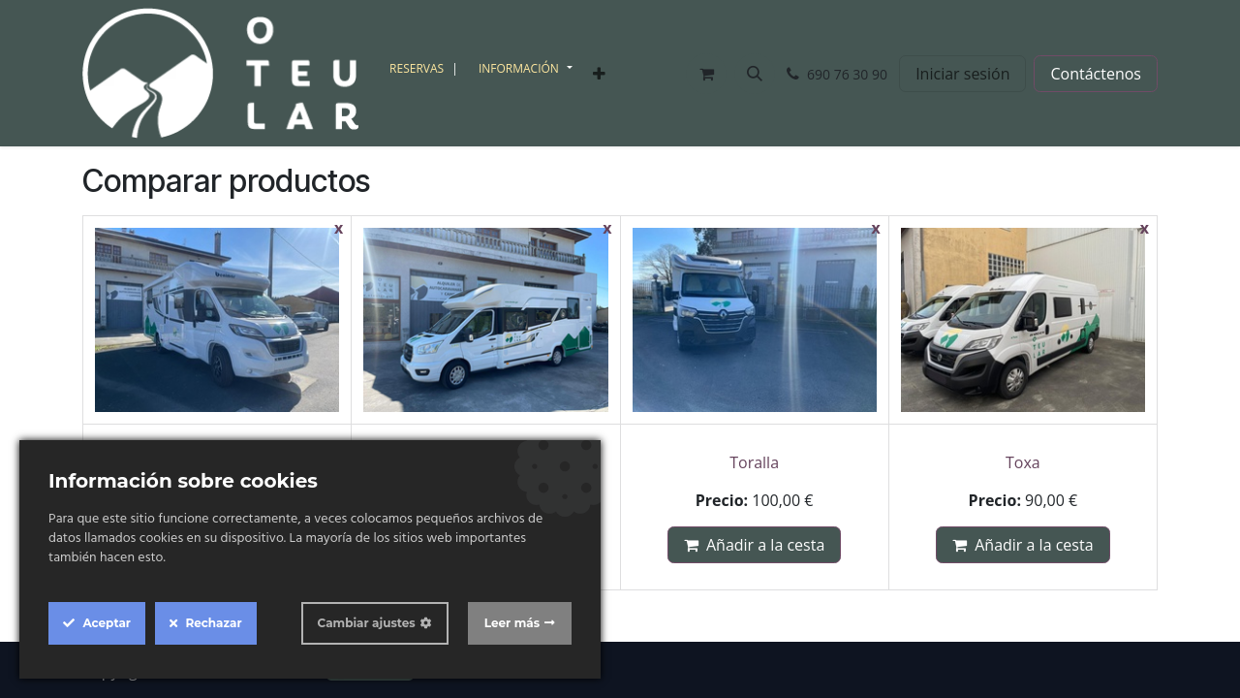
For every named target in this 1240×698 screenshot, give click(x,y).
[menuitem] (426, 68)
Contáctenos (1095, 73)
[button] (754, 73)
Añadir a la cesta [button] (754, 544)
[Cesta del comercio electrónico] (706, 73)
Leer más (512, 623)
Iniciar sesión (962, 73)
